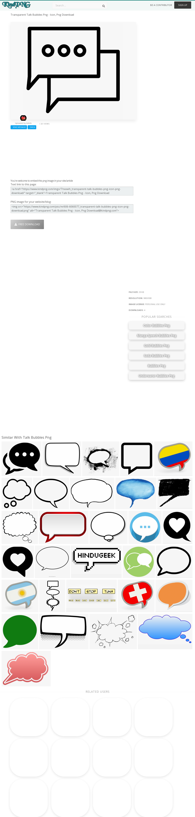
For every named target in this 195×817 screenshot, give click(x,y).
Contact (154, 759)
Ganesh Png (122, 782)
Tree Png (85, 764)
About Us (155, 755)
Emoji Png (121, 773)
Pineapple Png (123, 769)
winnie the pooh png (24, 764)
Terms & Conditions (162, 764)
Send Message (19, 127)
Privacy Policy (158, 773)
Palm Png (85, 755)
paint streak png (21, 769)
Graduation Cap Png (92, 778)
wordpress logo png (23, 755)
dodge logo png (21, 782)
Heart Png (51, 787)
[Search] (103, 6)
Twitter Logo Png (55, 759)
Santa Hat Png (54, 764)
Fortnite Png (87, 787)
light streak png (21, 759)
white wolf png (20, 778)
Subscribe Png (54, 755)
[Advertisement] (73, 153)
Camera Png (87, 759)
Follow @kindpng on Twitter (167, 792)
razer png (17, 787)
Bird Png (120, 764)
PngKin (49, 778)
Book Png (121, 778)
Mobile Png (52, 782)
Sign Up (182, 5)
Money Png (122, 755)
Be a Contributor (161, 5)
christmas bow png (22, 773)
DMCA (32, 127)
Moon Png (86, 773)
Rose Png (51, 769)
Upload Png (157, 778)
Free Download (27, 224)
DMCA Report (158, 769)
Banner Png (122, 787)
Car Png (119, 759)
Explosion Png (88, 782)
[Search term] (79, 5)
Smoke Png (87, 769)
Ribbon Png (52, 773)
